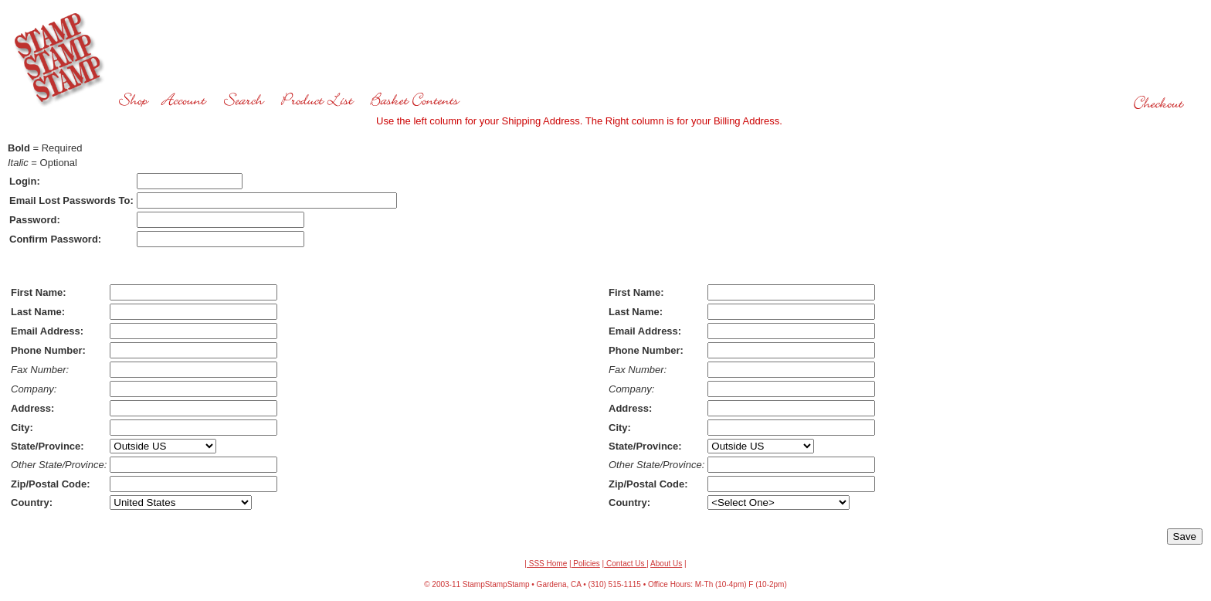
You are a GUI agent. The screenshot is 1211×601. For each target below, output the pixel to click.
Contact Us (625, 563)
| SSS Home (545, 563)
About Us (666, 563)
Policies (586, 563)
